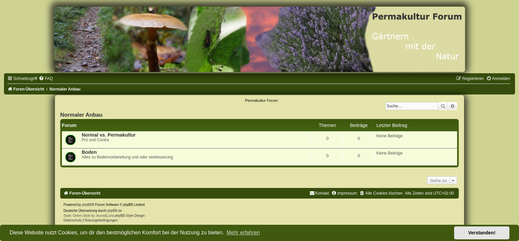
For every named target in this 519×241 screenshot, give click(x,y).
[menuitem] (46, 78)
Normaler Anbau (81, 115)
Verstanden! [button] (481, 232)
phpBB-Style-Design (130, 215)
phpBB (87, 205)
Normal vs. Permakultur (109, 135)
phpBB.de (114, 210)
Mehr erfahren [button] (243, 232)
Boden (89, 152)
